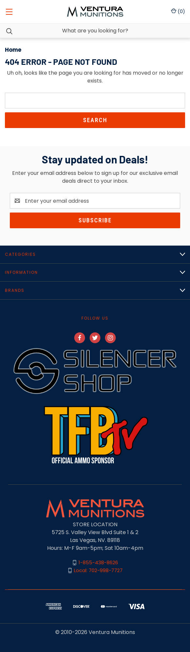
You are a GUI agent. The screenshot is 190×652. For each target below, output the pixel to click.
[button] (95, 370)
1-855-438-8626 (98, 562)
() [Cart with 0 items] (178, 11)
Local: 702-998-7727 (98, 570)
